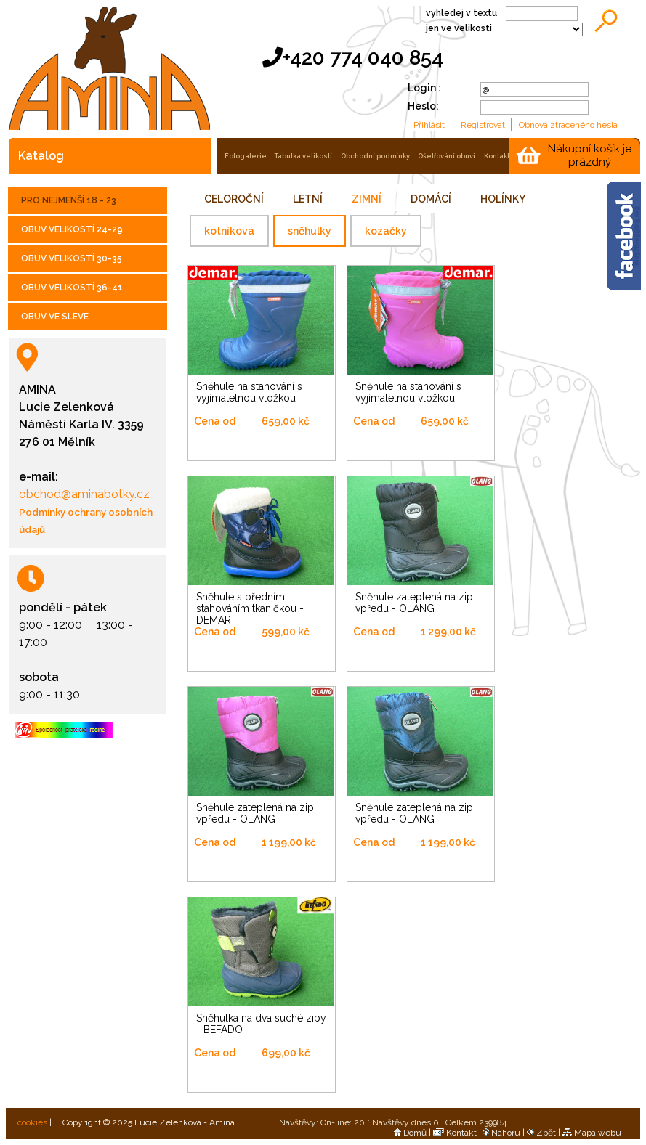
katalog (41, 156)
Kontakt (455, 1133)
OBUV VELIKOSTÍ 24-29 (72, 229)
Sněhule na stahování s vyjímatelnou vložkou (249, 392)
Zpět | (544, 1133)
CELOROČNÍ (234, 199)
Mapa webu (591, 1133)
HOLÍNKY (502, 199)
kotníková (229, 231)
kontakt (496, 156)
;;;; (544, 29)
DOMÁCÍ (431, 199)
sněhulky (309, 231)
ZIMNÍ (366, 199)
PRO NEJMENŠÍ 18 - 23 (68, 200)
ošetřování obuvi (446, 156)
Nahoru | (505, 1133)
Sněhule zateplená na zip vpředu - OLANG (414, 602)
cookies (31, 1122)
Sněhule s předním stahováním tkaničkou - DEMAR (250, 608)
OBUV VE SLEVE (55, 316)
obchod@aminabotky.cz (84, 494)
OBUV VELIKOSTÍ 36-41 (72, 287)
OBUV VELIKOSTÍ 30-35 (71, 258)
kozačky (386, 231)
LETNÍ (308, 199)
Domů (410, 1133)
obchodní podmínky (375, 156)
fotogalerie (246, 156)
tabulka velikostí (303, 156)
